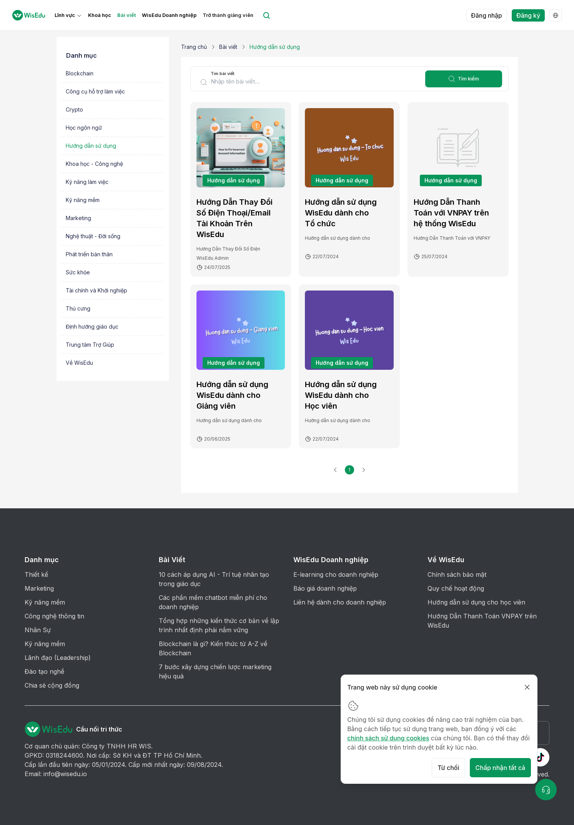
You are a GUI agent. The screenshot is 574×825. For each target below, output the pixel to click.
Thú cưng (78, 308)
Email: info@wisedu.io (56, 774)
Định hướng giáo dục (92, 326)
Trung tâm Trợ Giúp (90, 344)
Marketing (78, 218)
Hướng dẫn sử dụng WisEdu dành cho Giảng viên (232, 395)
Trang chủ (194, 46)
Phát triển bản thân (89, 254)
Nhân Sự (38, 630)
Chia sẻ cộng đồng (52, 685)
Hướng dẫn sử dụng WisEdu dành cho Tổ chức (341, 212)
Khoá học (99, 15)
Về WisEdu (79, 362)
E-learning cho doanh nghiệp (335, 574)
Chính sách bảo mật (457, 574)
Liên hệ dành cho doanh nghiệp (339, 602)
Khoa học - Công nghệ (94, 163)
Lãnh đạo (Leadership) (58, 657)
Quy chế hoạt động (456, 588)
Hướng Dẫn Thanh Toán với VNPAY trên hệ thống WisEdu (451, 212)
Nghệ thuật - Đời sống (93, 236)
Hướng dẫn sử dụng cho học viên (476, 602)
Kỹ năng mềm (83, 200)
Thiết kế (36, 574)
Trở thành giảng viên (228, 15)
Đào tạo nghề (44, 671)
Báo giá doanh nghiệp (325, 588)
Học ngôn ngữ (84, 127)
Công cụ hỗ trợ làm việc (95, 91)
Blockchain (79, 73)
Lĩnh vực (65, 15)
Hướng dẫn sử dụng (91, 145)
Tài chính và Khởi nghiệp (96, 290)
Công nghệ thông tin (54, 616)
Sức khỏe (78, 272)
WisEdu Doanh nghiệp (169, 15)
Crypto (74, 109)
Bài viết (126, 15)
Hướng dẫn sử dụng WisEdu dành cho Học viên (341, 395)
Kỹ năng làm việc (87, 182)
